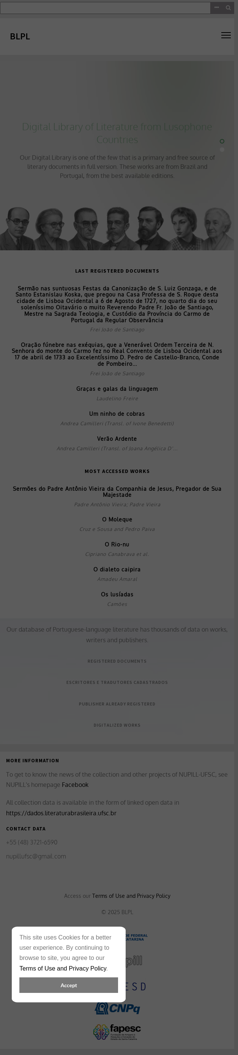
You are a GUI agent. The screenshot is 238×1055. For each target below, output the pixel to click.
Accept (69, 985)
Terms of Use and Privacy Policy (62, 968)
